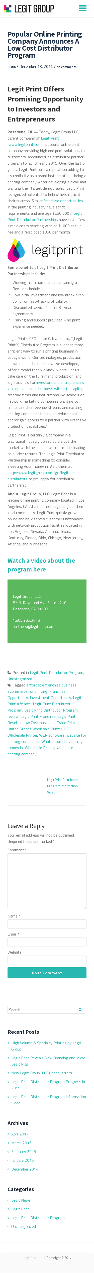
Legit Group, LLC (34, 1257)
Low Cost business (39, 723)
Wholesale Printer (39, 748)
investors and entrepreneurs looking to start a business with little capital (46, 385)
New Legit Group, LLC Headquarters (41, 1073)
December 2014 (24, 1169)
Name (14, 916)
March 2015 (21, 1143)
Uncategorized (20, 679)
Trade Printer (67, 723)
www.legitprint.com (25, 144)
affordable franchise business (51, 685)
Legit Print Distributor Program (56, 672)
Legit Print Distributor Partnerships (45, 216)
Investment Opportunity (50, 698)
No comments (66, 66)
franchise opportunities (63, 201)
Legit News (21, 1200)
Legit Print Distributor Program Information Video (62, 786)
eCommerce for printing (27, 691)
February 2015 (23, 1151)
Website (15, 952)
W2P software (51, 735)
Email (13, 934)
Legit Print (50, 138)
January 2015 (22, 1160)
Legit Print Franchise (38, 716)
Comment (17, 850)
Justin (12, 66)
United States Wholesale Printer (35, 729)
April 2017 (20, 1134)
